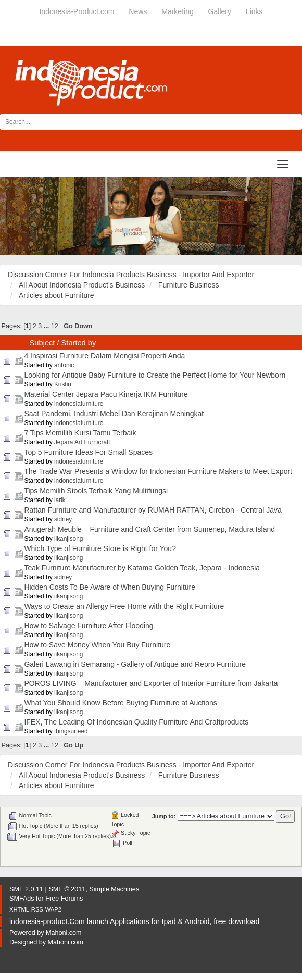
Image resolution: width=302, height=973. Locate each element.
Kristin (62, 384)
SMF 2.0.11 (26, 889)
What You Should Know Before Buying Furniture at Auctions (120, 702)
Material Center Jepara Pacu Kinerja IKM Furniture (105, 394)
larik (60, 500)
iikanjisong (68, 538)
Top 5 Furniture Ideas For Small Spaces (88, 452)
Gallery (219, 11)
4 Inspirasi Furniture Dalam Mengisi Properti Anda (104, 356)
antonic (64, 365)
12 (54, 326)
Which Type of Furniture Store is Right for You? (100, 548)
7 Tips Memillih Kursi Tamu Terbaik (80, 433)
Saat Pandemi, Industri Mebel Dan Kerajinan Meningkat (114, 413)
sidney (63, 519)
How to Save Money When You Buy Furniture (97, 645)
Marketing (177, 11)
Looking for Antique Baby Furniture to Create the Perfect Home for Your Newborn (154, 375)
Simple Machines (114, 889)
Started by (78, 343)
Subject (42, 343)
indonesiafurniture (79, 403)
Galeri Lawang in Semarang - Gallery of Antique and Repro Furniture (135, 664)
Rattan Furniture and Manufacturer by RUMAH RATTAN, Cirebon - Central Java (152, 510)
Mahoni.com (64, 933)
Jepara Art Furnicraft (82, 442)
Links (254, 11)
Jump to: (163, 816)
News (138, 11)
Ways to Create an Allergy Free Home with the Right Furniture (124, 606)
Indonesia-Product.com (76, 11)
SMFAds (21, 898)
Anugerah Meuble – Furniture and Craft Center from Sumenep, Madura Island (149, 529)
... (47, 326)
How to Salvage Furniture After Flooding (88, 625)
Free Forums (64, 898)
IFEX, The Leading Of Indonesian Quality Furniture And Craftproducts (136, 722)
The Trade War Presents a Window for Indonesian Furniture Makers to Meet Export (158, 471)
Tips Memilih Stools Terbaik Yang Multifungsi (96, 491)
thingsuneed (71, 731)
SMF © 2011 (66, 889)
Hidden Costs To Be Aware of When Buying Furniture (109, 587)
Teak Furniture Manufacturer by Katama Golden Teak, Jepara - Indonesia (142, 568)
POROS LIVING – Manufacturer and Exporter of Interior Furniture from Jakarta (151, 683)
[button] (22, 216)
